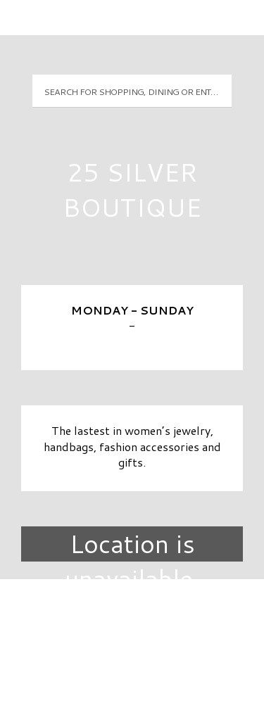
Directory (132, 614)
